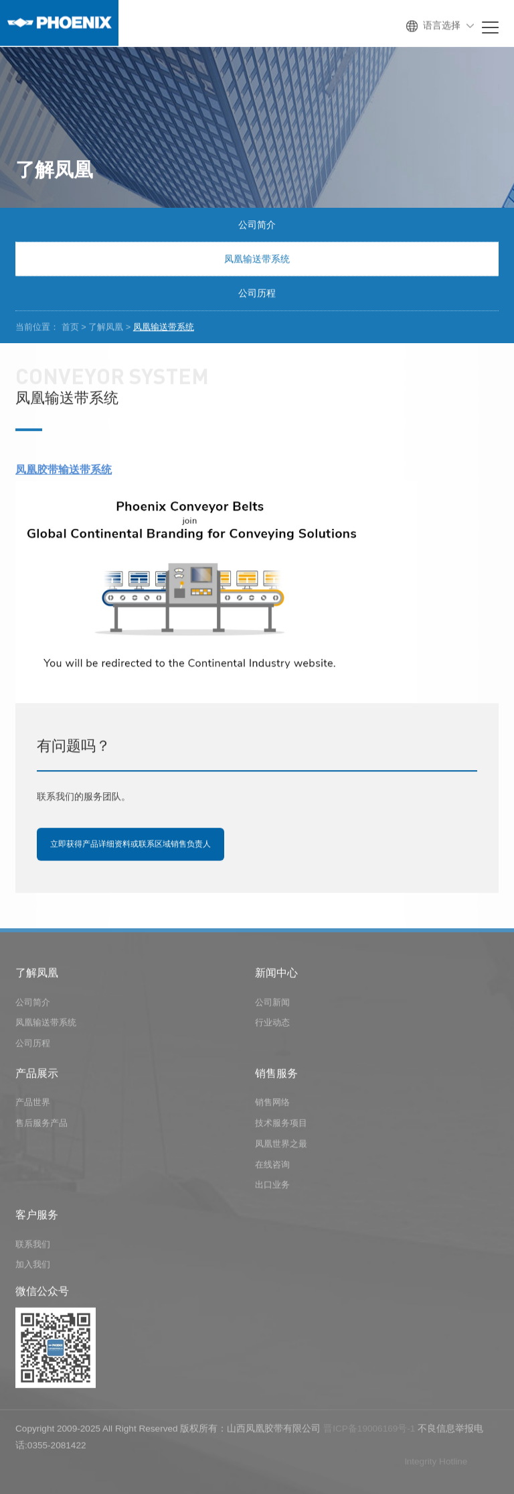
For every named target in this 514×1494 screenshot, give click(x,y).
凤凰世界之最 (281, 1146)
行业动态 (272, 1025)
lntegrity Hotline (436, 1463)
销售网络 (272, 1105)
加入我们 (32, 1267)
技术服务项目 (281, 1126)
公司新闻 (272, 1004)
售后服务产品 (41, 1126)
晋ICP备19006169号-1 (369, 1431)
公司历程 (257, 293)
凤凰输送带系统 (257, 259)
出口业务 (272, 1187)
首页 (70, 327)
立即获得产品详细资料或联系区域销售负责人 (130, 844)
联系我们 (32, 1246)
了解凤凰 (105, 327)
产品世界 (32, 1105)
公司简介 (257, 225)
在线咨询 (272, 1167)
